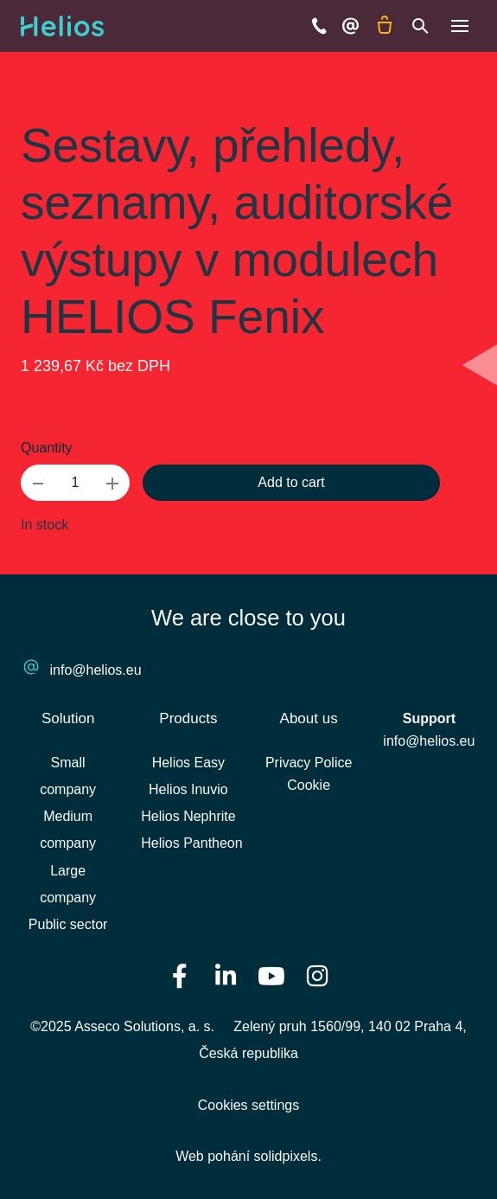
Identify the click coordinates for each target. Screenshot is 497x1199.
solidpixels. (288, 1156)
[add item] (112, 483)
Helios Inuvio (188, 789)
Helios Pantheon (191, 843)
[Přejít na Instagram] (317, 975)
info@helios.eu (96, 670)
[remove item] (38, 483)
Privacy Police (308, 762)
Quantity (47, 447)
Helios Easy (188, 762)
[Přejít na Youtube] (271, 975)
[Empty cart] (385, 26)
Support (429, 718)
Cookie (308, 785)
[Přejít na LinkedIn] (225, 975)
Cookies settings (248, 1105)
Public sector (68, 924)
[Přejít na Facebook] (180, 975)
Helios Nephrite (188, 816)
